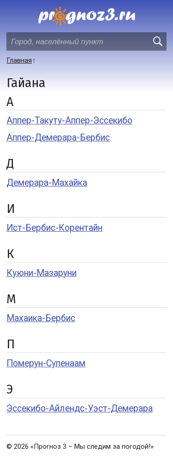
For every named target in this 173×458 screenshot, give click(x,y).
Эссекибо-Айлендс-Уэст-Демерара (79, 408)
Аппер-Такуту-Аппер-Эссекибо (69, 120)
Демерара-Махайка (46, 182)
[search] (157, 41)
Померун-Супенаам (45, 363)
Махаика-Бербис (40, 318)
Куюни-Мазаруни (41, 273)
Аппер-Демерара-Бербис (58, 137)
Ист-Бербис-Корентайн (54, 228)
